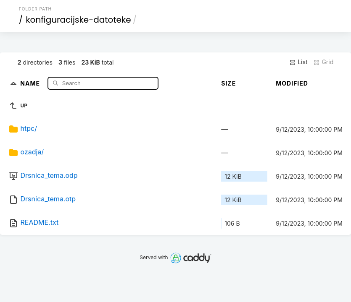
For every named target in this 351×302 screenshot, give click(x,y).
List (298, 62)
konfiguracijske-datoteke (78, 20)
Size (228, 83)
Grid (323, 62)
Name (31, 82)
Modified (292, 83)
